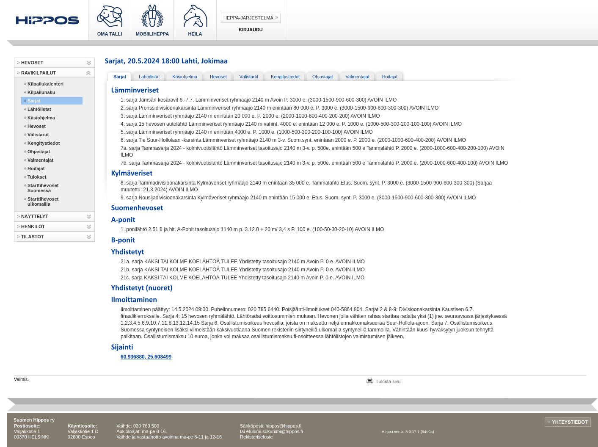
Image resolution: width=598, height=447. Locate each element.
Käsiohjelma (41, 117)
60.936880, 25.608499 (146, 357)
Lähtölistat (39, 109)
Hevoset (37, 126)
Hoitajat (36, 168)
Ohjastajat (39, 151)
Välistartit (38, 134)
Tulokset (37, 176)
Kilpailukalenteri (45, 83)
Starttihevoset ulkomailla (43, 201)
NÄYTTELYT (34, 216)
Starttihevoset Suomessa (43, 188)
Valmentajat (40, 160)
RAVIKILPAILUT (38, 72)
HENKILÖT (33, 226)
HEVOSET (32, 62)
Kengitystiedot (44, 143)
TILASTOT (32, 236)
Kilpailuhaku (41, 92)
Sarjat (34, 100)
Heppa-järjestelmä (248, 17)
